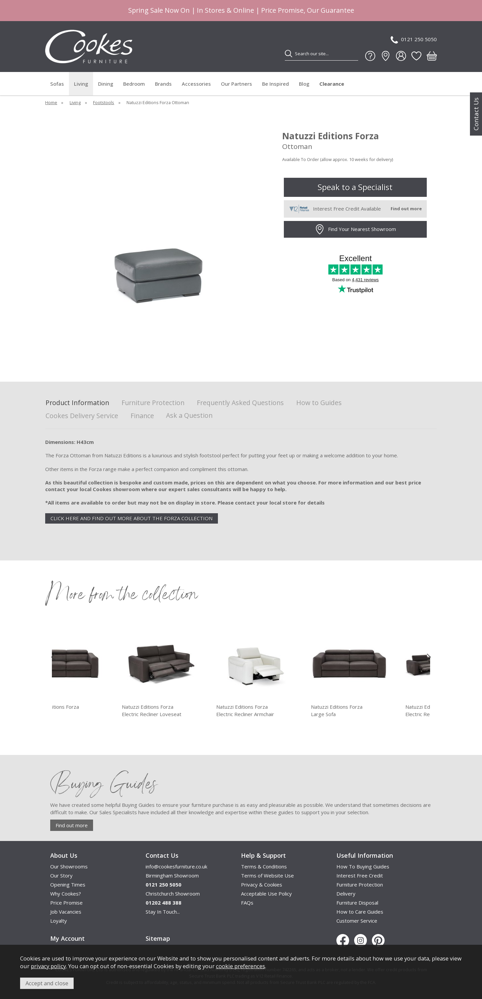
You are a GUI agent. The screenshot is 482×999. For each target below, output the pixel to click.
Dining (105, 83)
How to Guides (319, 403)
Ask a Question (189, 415)
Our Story (61, 875)
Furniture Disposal (357, 902)
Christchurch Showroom (173, 893)
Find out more (72, 825)
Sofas (57, 83)
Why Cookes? (65, 893)
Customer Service (356, 920)
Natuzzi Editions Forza (95, 710)
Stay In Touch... (163, 911)
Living (81, 83)
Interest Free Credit (359, 875)
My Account (67, 938)
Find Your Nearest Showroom (355, 229)
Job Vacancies (65, 911)
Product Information (77, 403)
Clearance (331, 83)
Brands (163, 83)
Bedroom (134, 83)
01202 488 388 (163, 902)
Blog (304, 83)
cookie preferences (240, 966)
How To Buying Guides (362, 866)
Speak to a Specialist (355, 187)
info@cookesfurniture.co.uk (176, 866)
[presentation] (53, 657)
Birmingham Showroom (172, 875)
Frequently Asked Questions (240, 403)
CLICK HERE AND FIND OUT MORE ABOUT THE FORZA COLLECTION (132, 518)
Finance (142, 416)
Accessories (196, 83)
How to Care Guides (359, 911)
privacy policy (48, 966)
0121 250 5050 (414, 40)
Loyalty (58, 920)
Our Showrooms (69, 866)
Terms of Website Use (267, 875)
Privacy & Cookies (261, 884)
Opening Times (67, 884)
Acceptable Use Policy (266, 893)
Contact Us (476, 114)
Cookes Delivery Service (82, 416)
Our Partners (236, 83)
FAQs (247, 902)
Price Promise (66, 902)
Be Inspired (275, 83)
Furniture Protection (153, 403)
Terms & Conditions (264, 866)
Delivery (345, 893)
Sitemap (158, 938)
